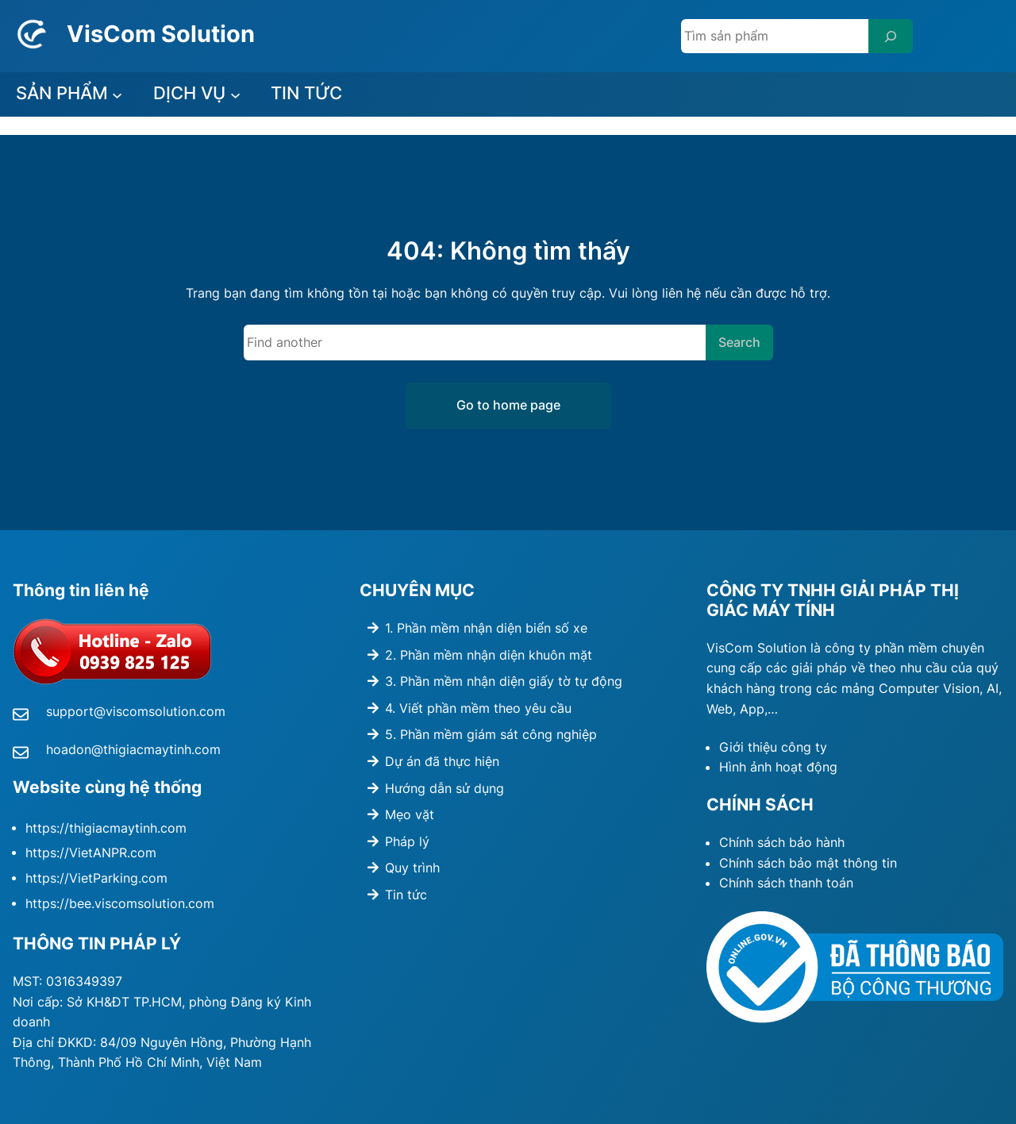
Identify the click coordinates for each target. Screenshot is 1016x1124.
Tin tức (406, 895)
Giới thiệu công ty (773, 747)
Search (739, 342)
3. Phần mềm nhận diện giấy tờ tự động (503, 681)
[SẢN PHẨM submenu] (117, 95)
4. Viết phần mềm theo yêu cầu (478, 708)
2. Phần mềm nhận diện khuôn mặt (488, 655)
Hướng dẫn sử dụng (444, 788)
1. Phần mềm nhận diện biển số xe (486, 628)
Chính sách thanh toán (786, 883)
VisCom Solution (161, 34)
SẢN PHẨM (62, 93)
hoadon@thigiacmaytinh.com (133, 749)
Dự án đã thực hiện (442, 761)
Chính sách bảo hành (782, 842)
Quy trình (412, 868)
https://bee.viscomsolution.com (119, 903)
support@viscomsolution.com (135, 711)
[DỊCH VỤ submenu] (235, 95)
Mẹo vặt (409, 814)
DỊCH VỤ (189, 93)
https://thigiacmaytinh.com (106, 828)
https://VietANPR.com (90, 852)
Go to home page (508, 405)
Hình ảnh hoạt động (778, 767)
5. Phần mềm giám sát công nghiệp (491, 734)
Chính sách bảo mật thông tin (808, 863)
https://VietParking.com (96, 878)
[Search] (890, 36)
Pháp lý (407, 841)
